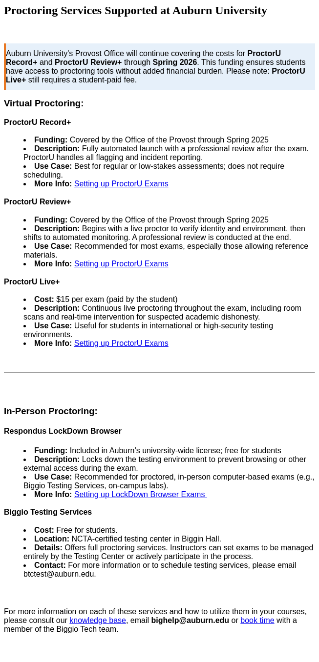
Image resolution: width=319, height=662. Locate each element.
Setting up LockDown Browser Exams (140, 494)
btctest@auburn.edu (58, 574)
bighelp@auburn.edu (190, 620)
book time (257, 620)
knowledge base (97, 620)
